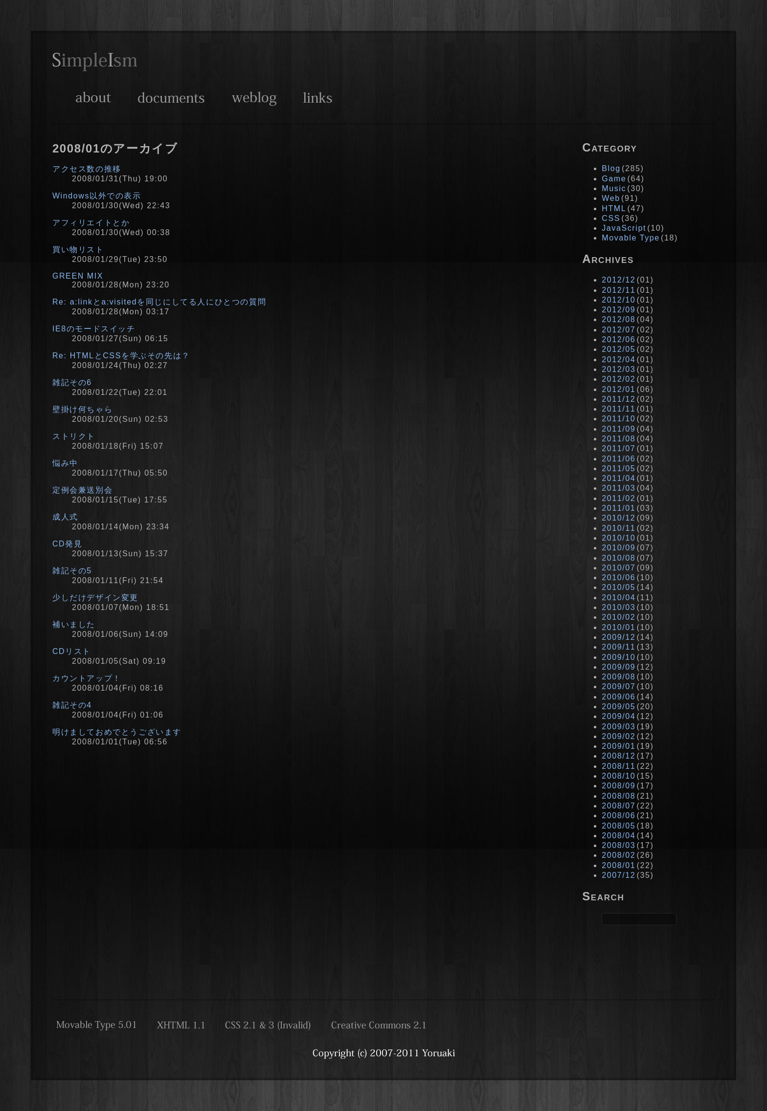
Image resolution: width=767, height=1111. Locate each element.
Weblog (254, 97)
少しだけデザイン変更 (95, 597)
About (93, 97)
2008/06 (618, 815)
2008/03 (618, 845)
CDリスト (71, 651)
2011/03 (618, 488)
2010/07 (618, 568)
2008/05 (618, 826)
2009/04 (618, 716)
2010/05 (618, 587)
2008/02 (618, 855)
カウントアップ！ (86, 678)
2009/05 (618, 706)
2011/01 (618, 508)
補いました (73, 624)
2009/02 (618, 736)
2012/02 (618, 379)
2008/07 (618, 806)
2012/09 (618, 309)
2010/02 (618, 617)
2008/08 (618, 796)
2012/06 (618, 339)
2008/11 (618, 766)
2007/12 (618, 875)
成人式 (65, 517)
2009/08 (618, 677)
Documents (171, 97)
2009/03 (618, 726)
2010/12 (618, 518)
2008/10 (618, 776)
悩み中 (65, 463)
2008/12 (618, 756)
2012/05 (618, 349)
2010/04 (618, 597)
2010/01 (618, 627)
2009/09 (618, 667)
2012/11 (618, 290)
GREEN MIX (77, 276)
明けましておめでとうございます (116, 732)
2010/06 (618, 577)
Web (611, 198)
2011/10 (618, 418)
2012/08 (618, 319)
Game (614, 178)
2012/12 (618, 280)
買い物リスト (78, 249)
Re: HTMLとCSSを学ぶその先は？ (121, 355)
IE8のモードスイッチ (93, 329)
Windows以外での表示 (96, 196)
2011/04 (618, 478)
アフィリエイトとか (91, 222)
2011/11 (618, 409)
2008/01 (618, 865)
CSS (611, 218)
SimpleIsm (94, 61)
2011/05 (618, 468)
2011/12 (618, 399)
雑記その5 (72, 570)
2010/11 (618, 528)
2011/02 (618, 498)
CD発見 (67, 544)
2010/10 (618, 538)
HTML (614, 208)
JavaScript (624, 228)
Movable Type (631, 238)
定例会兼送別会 (82, 490)
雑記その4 (72, 705)
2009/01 (618, 746)
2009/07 (618, 686)
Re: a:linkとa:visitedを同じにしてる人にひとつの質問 (159, 302)
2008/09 (618, 786)
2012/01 (618, 389)
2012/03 (618, 369)
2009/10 (618, 657)
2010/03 (618, 607)
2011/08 (618, 439)
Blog (611, 168)
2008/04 (618, 835)
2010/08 (618, 558)
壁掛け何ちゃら (82, 409)
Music (614, 188)
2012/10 (618, 300)
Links (317, 97)
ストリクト (73, 436)
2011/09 (618, 429)
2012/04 (618, 359)
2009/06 (618, 697)
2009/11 (618, 647)
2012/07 (618, 330)
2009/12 (618, 637)
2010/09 (618, 548)
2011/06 (618, 459)
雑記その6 (72, 382)
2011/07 (618, 448)
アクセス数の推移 (86, 169)
